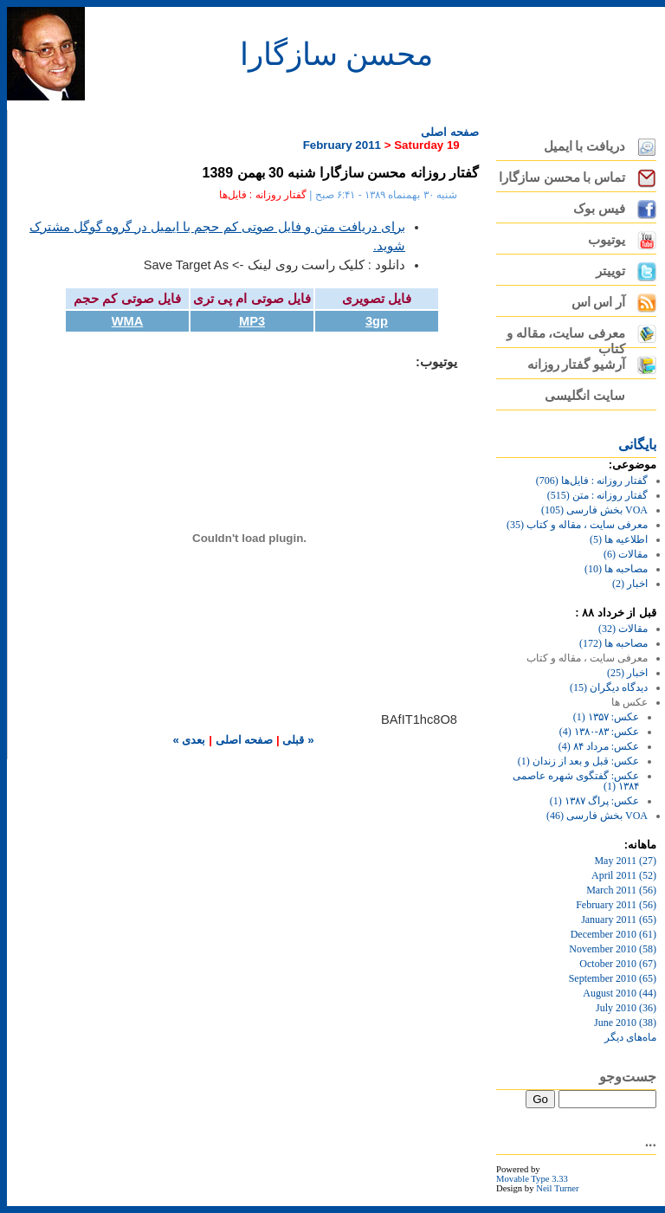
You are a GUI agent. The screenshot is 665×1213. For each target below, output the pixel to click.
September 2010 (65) (612, 978)
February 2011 (342, 145)
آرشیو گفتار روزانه (576, 364)
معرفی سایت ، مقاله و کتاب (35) (577, 525)
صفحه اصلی (450, 132)
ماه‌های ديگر (630, 1037)
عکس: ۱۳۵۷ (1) (606, 717)
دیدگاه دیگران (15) (609, 687)
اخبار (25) (627, 673)
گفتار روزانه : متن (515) (597, 495)
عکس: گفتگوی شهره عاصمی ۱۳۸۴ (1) (576, 781)
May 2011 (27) (625, 861)
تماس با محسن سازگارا (562, 177)
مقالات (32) (623, 629)
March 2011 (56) (621, 890)
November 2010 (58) (612, 949)
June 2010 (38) (625, 1022)
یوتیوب (606, 240)
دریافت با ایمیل (584, 146)
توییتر (610, 271)
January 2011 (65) (618, 919)
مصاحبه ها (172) (613, 643)
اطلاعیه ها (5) (619, 539)
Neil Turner (557, 1188)
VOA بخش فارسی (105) (594, 510)
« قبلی (297, 739)
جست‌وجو (627, 1076)
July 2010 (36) (626, 1008)
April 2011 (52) (623, 875)
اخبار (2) (630, 583)
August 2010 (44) (619, 993)
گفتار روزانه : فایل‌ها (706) (592, 480)
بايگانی (637, 444)
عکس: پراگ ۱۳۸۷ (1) (594, 801)
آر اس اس (598, 302)
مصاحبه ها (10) (616, 569)
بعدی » (188, 739)
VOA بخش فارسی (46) (597, 816)
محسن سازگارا (336, 54)
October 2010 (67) (617, 964)
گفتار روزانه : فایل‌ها (263, 195)
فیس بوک (599, 209)
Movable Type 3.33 (532, 1179)
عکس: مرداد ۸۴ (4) (598, 746)
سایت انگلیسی (585, 396)
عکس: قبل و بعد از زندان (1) (578, 761)
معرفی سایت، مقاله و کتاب (566, 337)
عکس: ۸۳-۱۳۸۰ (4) (599, 732)
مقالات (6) (626, 554)
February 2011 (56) (616, 905)
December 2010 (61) (613, 934)
